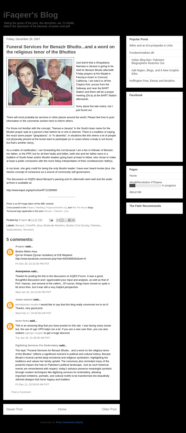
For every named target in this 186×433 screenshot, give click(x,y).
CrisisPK (31, 225)
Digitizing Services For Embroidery (37, 345)
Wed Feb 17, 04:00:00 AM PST (33, 313)
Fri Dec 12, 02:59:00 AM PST (32, 384)
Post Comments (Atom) (69, 422)
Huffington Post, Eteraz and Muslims (152, 80)
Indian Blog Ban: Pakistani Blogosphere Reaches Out (148, 61)
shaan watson (24, 299)
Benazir (48, 211)
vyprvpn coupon (34, 332)
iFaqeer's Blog (30, 14)
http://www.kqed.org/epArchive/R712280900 (31, 190)
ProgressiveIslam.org (56, 207)
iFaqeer (30, 207)
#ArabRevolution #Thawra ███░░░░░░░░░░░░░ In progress (152, 184)
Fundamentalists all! (141, 52)
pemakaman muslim (27, 304)
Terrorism (28, 229)
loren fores (22, 320)
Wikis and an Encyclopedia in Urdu (151, 45)
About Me (135, 192)
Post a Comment (21, 392)
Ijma (66, 211)
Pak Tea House (79, 207)
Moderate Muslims (54, 225)
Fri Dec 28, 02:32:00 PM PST (32, 263)
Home (62, 409)
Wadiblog (40, 207)
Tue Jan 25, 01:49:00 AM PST (32, 337)
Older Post (109, 409)
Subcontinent (14, 229)
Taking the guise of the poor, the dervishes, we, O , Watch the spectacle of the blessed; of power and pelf (39, 24)
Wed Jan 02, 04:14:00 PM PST (33, 292)
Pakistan (58, 211)
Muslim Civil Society (77, 225)
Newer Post (14, 409)
